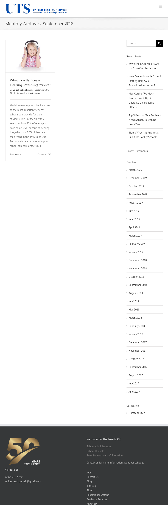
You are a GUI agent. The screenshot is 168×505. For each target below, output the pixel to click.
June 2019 (134, 219)
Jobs (89, 472)
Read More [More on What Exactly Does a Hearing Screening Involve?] (14, 154)
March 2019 (135, 235)
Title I (90, 490)
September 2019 (138, 194)
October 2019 (136, 186)
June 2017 (134, 391)
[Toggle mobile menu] (161, 6)
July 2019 (134, 211)
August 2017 (136, 375)
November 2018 (138, 268)
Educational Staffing (98, 494)
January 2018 (136, 334)
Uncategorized (34, 93)
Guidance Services (97, 499)
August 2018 (136, 293)
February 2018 (137, 326)
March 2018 (135, 317)
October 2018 (136, 276)
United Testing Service (23, 89)
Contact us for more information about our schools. (115, 462)
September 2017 (138, 367)
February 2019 (137, 243)
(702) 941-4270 (14, 477)
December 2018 (138, 260)
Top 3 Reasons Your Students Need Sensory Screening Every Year (145, 120)
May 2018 (134, 309)
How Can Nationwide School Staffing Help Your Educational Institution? (145, 81)
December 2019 (138, 178)
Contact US (93, 477)
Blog (89, 481)
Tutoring (91, 486)
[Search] (159, 43)
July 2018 (134, 301)
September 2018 (138, 285)
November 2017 (138, 350)
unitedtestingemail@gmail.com (23, 481)
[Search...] (141, 43)
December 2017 (138, 342)
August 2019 (136, 202)
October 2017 (136, 358)
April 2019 (134, 227)
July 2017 (134, 383)
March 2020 (135, 169)
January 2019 (136, 252)
